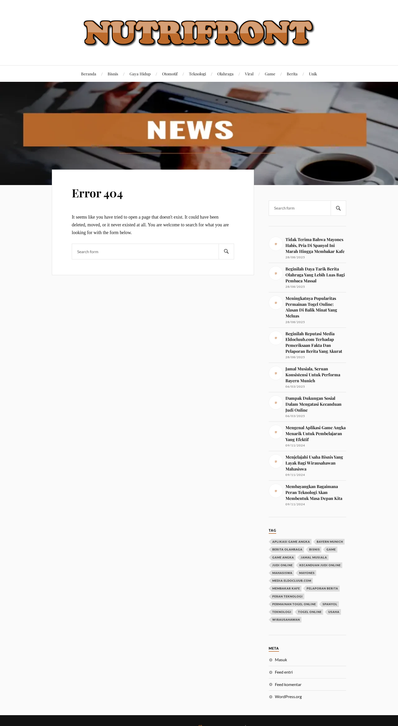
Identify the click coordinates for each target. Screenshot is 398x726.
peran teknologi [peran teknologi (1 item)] (287, 596)
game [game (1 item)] (331, 549)
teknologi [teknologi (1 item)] (281, 611)
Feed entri (284, 671)
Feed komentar (288, 684)
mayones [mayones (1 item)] (307, 573)
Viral (249, 73)
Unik (313, 73)
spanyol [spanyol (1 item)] (330, 604)
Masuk (281, 659)
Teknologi (197, 73)
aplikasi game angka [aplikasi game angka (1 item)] (291, 541)
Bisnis (113, 73)
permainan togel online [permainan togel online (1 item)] (294, 604)
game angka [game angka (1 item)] (283, 557)
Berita (292, 73)
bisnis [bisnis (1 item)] (314, 549)
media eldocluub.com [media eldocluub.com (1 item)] (291, 580)
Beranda (88, 73)
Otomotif (170, 73)
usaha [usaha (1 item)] (333, 611)
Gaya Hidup (140, 73)
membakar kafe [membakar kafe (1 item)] (286, 588)
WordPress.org (288, 696)
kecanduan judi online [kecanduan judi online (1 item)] (320, 565)
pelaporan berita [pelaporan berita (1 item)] (322, 588)
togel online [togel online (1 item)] (310, 611)
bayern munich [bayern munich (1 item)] (330, 541)
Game (270, 73)
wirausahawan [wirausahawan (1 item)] (286, 619)
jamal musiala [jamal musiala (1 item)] (314, 557)
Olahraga (225, 73)
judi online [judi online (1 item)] (282, 565)
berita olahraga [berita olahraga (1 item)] (287, 549)
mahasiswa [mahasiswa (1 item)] (282, 573)
